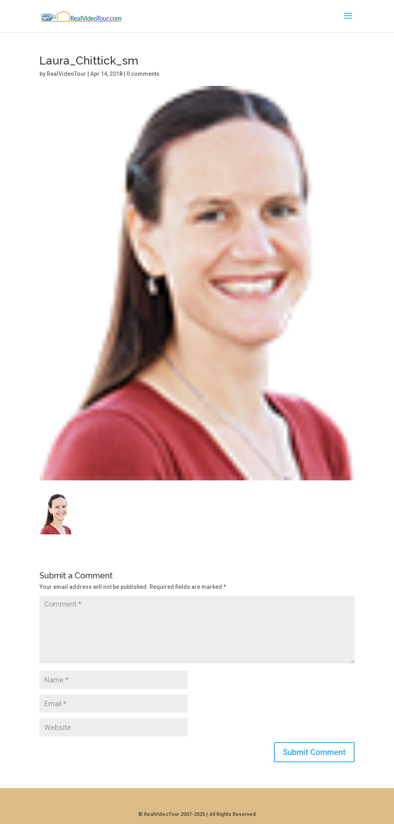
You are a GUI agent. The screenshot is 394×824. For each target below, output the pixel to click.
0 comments (143, 74)
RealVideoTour (66, 74)
